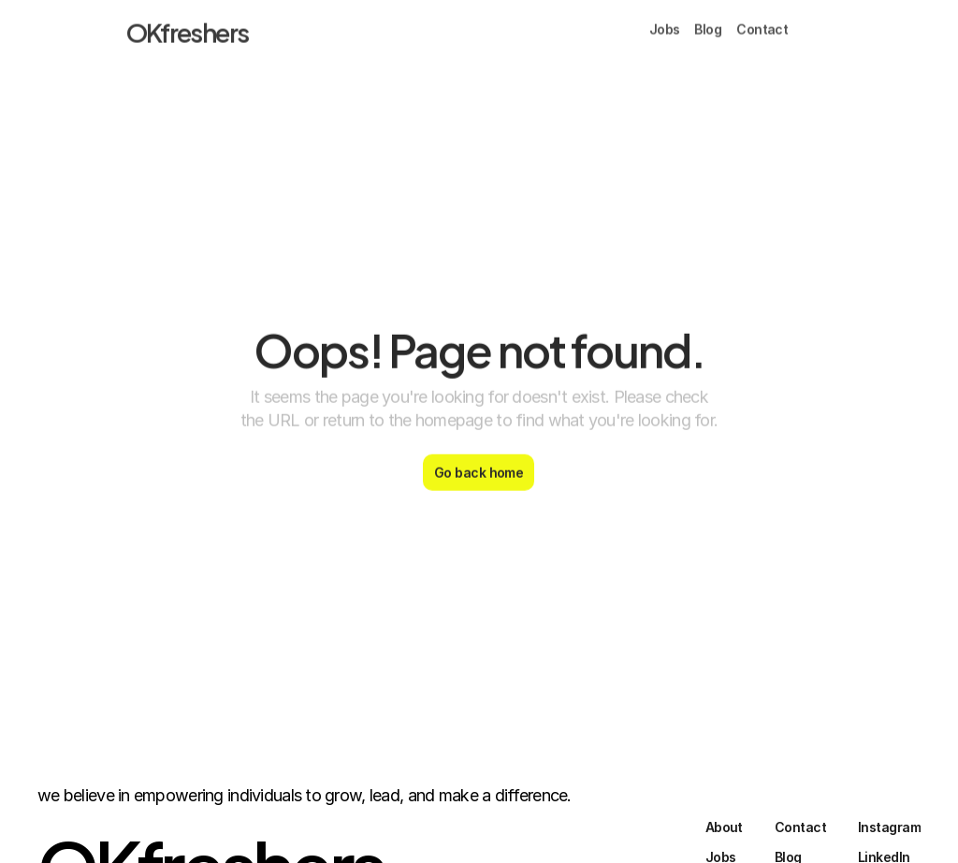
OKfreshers (187, 28)
